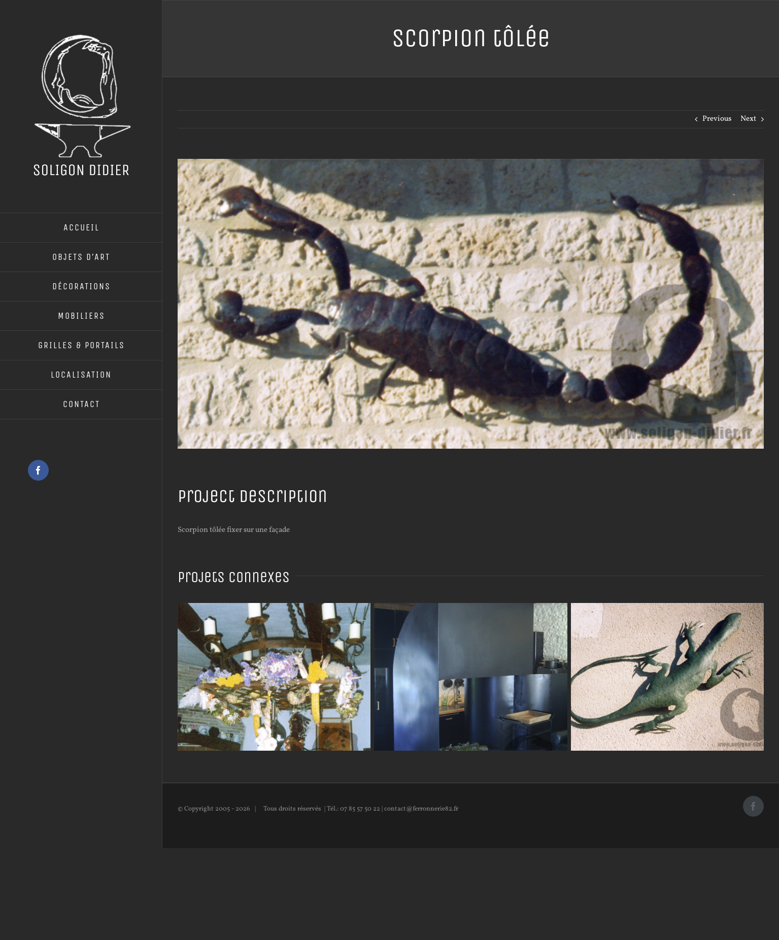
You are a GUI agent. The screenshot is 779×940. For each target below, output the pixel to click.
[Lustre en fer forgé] (274, 608)
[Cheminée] (470, 608)
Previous (716, 119)
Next (748, 119)
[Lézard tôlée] (667, 608)
